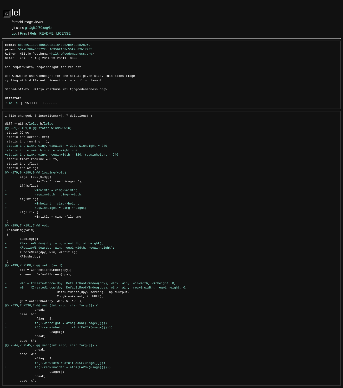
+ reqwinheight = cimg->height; (46, 208)
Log (14, 33)
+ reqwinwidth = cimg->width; (44, 195)
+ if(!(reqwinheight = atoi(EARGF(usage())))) (59, 327)
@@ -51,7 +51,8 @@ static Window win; (38, 128)
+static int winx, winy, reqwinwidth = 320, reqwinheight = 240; (62, 155)
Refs (33, 33)
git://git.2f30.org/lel (38, 28)
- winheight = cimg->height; (43, 204)
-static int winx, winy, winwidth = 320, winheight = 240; (57, 146)
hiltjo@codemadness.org (71, 54)
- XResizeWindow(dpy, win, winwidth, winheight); (54, 243)
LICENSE (63, 33)
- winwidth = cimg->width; (41, 190)
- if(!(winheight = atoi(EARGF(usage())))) (56, 323)
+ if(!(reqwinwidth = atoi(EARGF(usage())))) (58, 367)
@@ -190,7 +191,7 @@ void (27, 226)
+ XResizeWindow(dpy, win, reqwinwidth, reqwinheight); (60, 248)
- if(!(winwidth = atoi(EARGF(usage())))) (55, 363)
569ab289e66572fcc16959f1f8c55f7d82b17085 (55, 49)
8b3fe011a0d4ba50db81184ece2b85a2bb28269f (55, 45)
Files (23, 33)
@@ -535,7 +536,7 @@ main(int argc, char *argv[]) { (51, 306)
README (46, 33)
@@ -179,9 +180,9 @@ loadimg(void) (35, 173)
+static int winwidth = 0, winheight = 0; (42, 150)
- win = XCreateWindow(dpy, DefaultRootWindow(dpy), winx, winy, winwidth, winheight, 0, (90, 283)
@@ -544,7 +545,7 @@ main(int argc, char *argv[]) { (51, 345)
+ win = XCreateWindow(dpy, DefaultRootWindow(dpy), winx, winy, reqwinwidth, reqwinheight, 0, (96, 288)
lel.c (13, 103)
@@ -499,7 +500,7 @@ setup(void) (34, 265)
